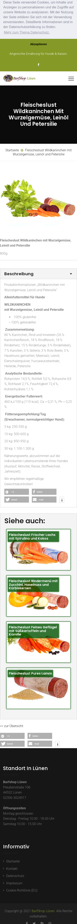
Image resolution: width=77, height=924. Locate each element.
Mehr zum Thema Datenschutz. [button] (27, 32)
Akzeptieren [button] (38, 44)
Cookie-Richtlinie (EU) (21, 890)
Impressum (14, 883)
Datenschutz (15, 875)
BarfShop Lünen (43, 911)
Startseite (13, 861)
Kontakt (11, 868)
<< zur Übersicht (11, 726)
